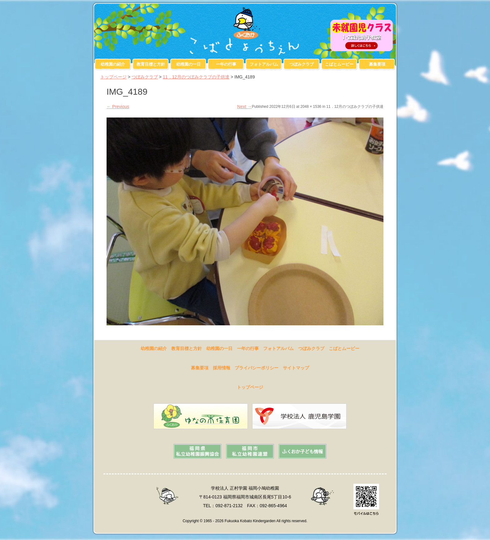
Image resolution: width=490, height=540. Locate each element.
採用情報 (221, 367)
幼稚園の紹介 (113, 64)
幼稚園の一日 (188, 64)
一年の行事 (226, 64)
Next (244, 106)
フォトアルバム (264, 64)
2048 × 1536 (310, 106)
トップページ (113, 76)
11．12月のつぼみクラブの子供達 (196, 76)
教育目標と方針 (151, 64)
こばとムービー (339, 64)
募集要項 (377, 64)
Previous (118, 106)
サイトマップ (296, 367)
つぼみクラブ (301, 64)
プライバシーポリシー (256, 367)
